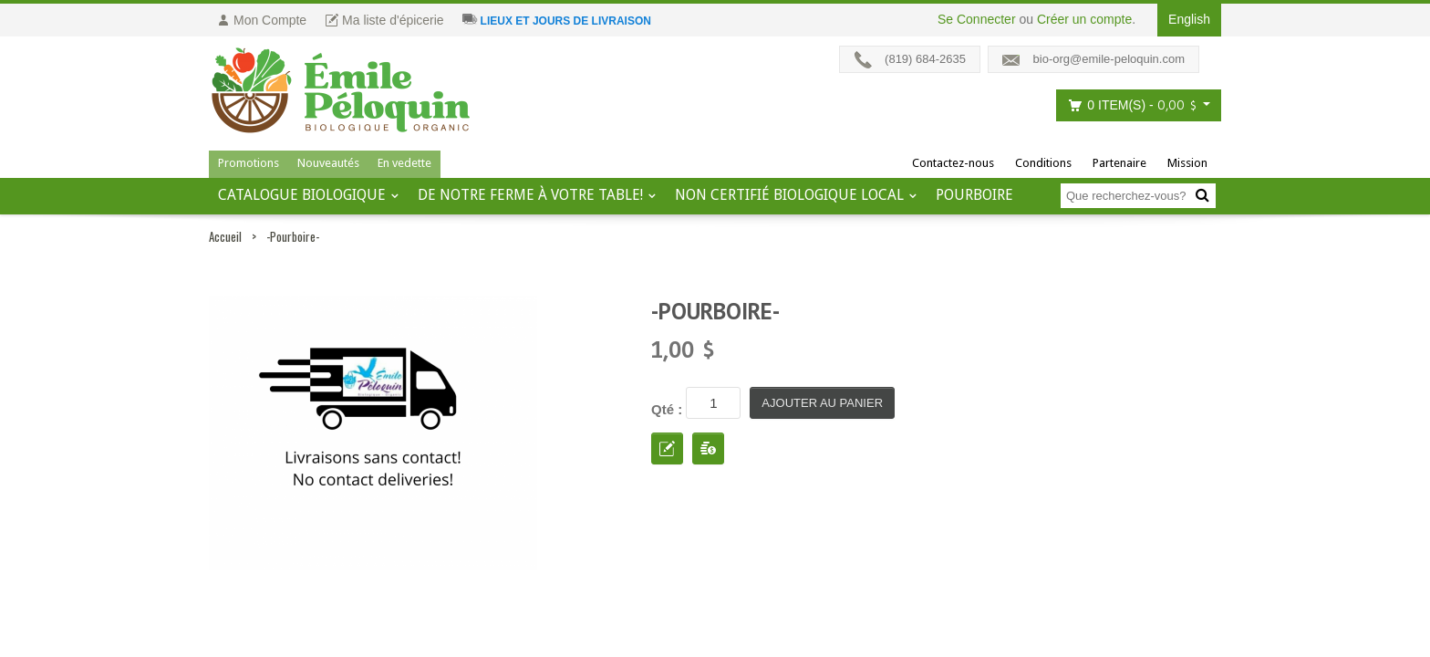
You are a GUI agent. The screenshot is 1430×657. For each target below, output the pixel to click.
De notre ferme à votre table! (530, 194)
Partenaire (1119, 163)
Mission (1187, 163)
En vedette (404, 163)
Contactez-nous (953, 163)
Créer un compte (1084, 19)
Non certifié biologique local (789, 194)
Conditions (1043, 163)
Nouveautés (328, 163)
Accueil (225, 236)
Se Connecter (977, 19)
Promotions (248, 163)
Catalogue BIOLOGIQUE (302, 194)
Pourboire (974, 194)
